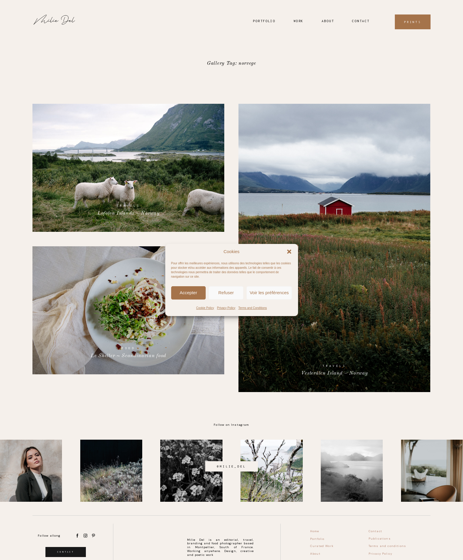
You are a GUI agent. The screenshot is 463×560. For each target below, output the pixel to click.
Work (299, 21)
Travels (128, 205)
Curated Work (321, 546)
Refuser (226, 292)
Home (314, 531)
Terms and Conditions (252, 308)
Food (128, 348)
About (328, 21)
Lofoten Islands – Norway (128, 168)
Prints (412, 21)
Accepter (188, 292)
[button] (289, 252)
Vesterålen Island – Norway (334, 248)
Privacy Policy (226, 308)
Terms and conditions (387, 546)
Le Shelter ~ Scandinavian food (128, 310)
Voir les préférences (269, 292)
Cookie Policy (205, 308)
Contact (360, 21)
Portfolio (264, 21)
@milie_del (231, 466)
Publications (380, 538)
